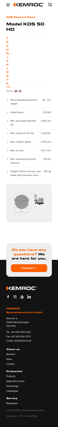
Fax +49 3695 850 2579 (18, 336)
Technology (12, 386)
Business (10, 354)
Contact (28, 268)
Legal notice (12, 416)
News (9, 359)
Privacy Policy (31, 416)
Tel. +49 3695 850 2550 (18, 332)
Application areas (15, 381)
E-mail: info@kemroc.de (18, 340)
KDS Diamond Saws (21, 17)
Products (10, 376)
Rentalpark (12, 403)
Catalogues (12, 391)
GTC (21, 416)
